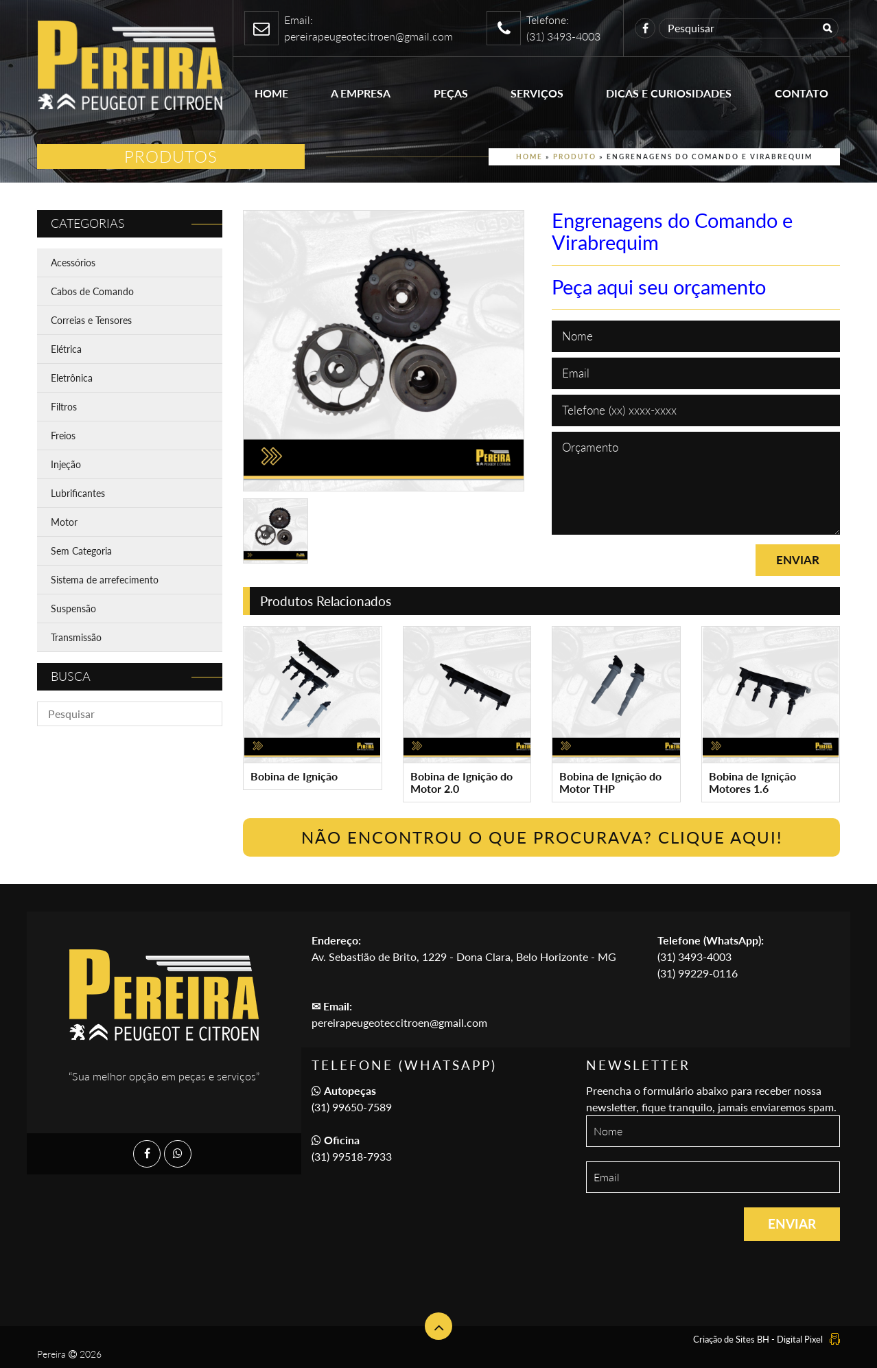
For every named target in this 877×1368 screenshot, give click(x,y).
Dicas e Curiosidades (669, 93)
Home (271, 93)
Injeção (66, 464)
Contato (801, 93)
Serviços (537, 93)
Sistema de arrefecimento (105, 580)
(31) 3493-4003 (694, 956)
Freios (63, 435)
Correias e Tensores (91, 320)
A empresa (360, 93)
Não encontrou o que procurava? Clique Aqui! (541, 837)
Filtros (64, 407)
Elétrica (66, 349)
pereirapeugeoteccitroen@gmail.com (399, 1022)
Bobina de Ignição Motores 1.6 (752, 782)
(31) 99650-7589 (352, 1106)
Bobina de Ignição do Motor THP (610, 782)
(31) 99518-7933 (352, 1156)
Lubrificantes (78, 493)
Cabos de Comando (92, 291)
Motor (64, 522)
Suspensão (73, 608)
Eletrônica (72, 378)
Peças (451, 93)
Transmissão (76, 637)
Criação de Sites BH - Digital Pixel (758, 1339)
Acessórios (73, 262)
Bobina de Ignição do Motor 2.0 (461, 782)
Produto (574, 156)
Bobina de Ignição (294, 775)
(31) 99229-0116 (697, 972)
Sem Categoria (81, 551)
